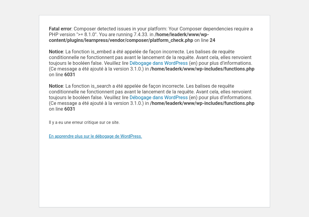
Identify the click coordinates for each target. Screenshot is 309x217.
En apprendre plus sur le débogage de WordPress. (95, 136)
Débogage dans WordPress (159, 63)
